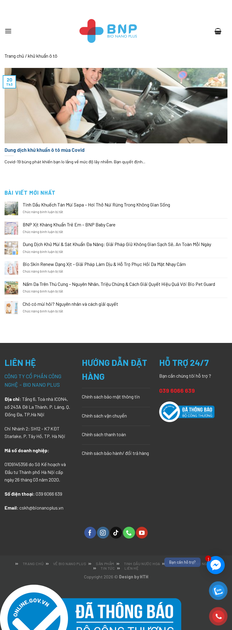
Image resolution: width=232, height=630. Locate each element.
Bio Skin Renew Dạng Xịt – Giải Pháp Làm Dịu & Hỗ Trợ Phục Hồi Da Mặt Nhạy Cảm (104, 264)
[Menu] (11, 31)
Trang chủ (14, 56)
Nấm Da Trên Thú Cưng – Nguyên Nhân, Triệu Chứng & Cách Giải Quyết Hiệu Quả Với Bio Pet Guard (119, 284)
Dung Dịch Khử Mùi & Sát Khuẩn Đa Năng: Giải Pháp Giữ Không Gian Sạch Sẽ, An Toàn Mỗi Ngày (117, 244)
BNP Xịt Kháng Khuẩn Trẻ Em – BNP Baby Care (69, 224)
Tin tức (108, 568)
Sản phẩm (105, 563)
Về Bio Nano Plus (69, 563)
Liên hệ (131, 568)
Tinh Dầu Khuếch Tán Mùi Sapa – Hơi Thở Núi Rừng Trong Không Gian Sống (96, 204)
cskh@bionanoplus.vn (41, 507)
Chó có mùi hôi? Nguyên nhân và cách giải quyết (70, 304)
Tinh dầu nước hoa (142, 563)
